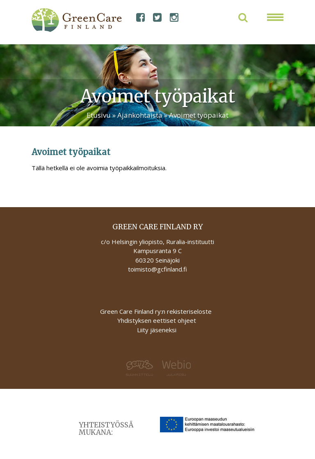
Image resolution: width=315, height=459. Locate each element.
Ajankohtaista (139, 115)
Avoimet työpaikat (198, 115)
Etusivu (99, 115)
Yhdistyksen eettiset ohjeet (156, 320)
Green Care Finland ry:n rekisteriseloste (156, 311)
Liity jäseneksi (156, 330)
